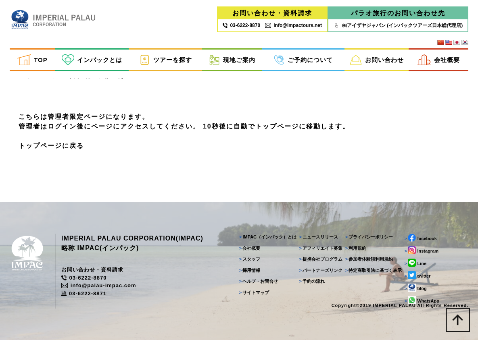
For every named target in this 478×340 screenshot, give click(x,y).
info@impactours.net (293, 25)
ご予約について (303, 59)
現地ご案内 (232, 59)
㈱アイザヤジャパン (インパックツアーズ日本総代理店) (398, 25)
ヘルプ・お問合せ (258, 281)
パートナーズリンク (321, 270)
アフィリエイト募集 (321, 248)
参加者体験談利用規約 (369, 259)
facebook (421, 238)
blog (416, 288)
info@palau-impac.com (98, 285)
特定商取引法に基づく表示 (373, 270)
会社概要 (438, 59)
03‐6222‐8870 (241, 25)
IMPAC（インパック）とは (267, 236)
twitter (418, 275)
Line (415, 263)
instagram (421, 250)
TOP (32, 59)
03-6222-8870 (83, 278)
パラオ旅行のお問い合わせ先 (398, 13)
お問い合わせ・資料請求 (272, 13)
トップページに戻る (51, 145)
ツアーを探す (165, 59)
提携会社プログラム (321, 259)
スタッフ (250, 259)
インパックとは (92, 59)
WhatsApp (422, 300)
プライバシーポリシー (369, 236)
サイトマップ (254, 292)
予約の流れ (312, 281)
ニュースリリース (318, 236)
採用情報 (250, 270)
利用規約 (356, 248)
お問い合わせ (376, 59)
